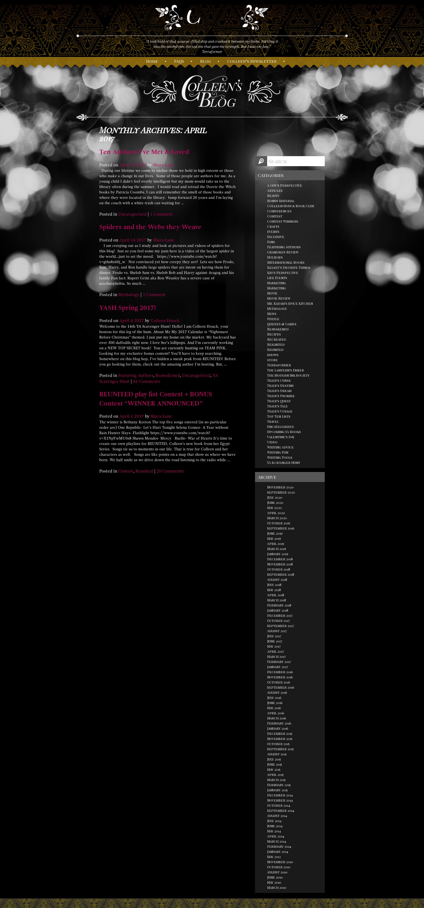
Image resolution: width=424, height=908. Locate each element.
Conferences (279, 211)
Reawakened (167, 375)
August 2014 (277, 815)
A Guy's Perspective (284, 185)
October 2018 (278, 569)
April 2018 (275, 595)
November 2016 (280, 677)
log (205, 61)
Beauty (273, 195)
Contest (125, 471)
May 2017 (274, 646)
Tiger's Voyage (280, 411)
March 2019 (276, 549)
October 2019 (278, 523)
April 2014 (275, 836)
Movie (272, 293)
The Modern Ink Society (288, 375)
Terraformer (279, 365)
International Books (285, 262)
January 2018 (277, 610)
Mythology (128, 294)
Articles (275, 190)
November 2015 (279, 738)
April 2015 (275, 774)
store (272, 360)
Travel (273, 421)
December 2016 (280, 672)
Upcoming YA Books (284, 432)
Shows (273, 355)
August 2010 (277, 872)
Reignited (276, 344)
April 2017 (275, 651)
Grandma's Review (283, 252)
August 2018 (277, 579)
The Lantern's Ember (285, 370)
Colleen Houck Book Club (290, 206)
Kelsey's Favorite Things (288, 267)
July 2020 (274, 497)
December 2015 (279, 733)
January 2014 (277, 851)
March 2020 (277, 518)
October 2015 (278, 744)
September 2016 (280, 687)
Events (273, 231)
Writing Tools (279, 457)
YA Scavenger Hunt (283, 462)
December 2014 (280, 795)
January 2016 (277, 728)
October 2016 (278, 682)
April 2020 (276, 513)
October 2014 (278, 805)
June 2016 (275, 703)
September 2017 (280, 626)
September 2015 (280, 749)
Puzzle (273, 319)
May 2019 (274, 538)
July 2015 (274, 759)
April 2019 (275, 543)
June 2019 (275, 533)
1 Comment (161, 214)
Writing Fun (277, 452)
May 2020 (274, 507)
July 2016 (274, 697)
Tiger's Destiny (280, 385)
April (124, 165)
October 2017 (278, 620)
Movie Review (278, 298)
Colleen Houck (165, 320)
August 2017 (277, 631)
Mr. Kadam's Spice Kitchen (290, 303)
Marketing (276, 283)
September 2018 (280, 574)
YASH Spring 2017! (127, 307)
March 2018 (276, 600)
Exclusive (275, 236)
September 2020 (281, 492)
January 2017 (277, 667)
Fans (271, 242)
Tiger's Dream (279, 390)
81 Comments (146, 381)
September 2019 (280, 528)
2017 (141, 165)
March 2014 (276, 841)
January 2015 (277, 790)
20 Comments (170, 471)
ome (152, 61)
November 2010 (280, 862)
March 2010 (276, 887)
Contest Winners (282, 221)
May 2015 (273, 769)
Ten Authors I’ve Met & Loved (144, 152)
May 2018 (274, 590)
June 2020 (275, 502)
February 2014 (279, 846)
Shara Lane (163, 165)
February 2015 (279, 785)
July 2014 (274, 821)
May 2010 (274, 882)
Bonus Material (280, 201)
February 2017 (279, 661)
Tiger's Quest (279, 401)
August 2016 (277, 692)
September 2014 (280, 810)
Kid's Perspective (282, 272)
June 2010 (275, 877)
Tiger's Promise (281, 396)
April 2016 (275, 713)
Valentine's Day (280, 437)
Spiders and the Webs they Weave (150, 227)
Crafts (273, 226)
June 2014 (275, 826)
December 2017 (280, 615)
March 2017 (276, 656)
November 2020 (280, 487)
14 (133, 240)
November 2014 (280, 800)
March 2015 (276, 780)
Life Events (277, 278)
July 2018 (274, 584)
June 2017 (274, 641)
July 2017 (274, 636)
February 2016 (279, 723)
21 (133, 165)
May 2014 (274, 831)
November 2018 (280, 564)
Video (272, 442)
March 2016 (276, 718)
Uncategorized (132, 214)
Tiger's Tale (277, 406)
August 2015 (277, 754)
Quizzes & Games (281, 324)
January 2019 (277, 554)
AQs (179, 61)
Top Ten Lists (278, 416)
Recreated (276, 339)
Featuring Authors (135, 375)
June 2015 (274, 764)
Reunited (144, 471)
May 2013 (274, 857)
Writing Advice (280, 447)
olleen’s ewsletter (251, 61)
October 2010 (278, 867)
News (271, 313)
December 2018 (280, 559)
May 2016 (274, 708)
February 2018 (279, 605)
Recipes (274, 334)
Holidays (275, 257)
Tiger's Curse (279, 380)
